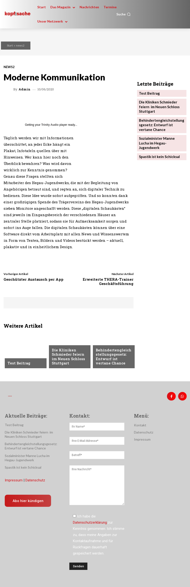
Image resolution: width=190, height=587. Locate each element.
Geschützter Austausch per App (33, 279)
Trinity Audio (50, 124)
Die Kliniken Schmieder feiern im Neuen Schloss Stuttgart (69, 358)
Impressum (14, 478)
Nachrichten (62, 344)
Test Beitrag (18, 363)
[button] (123, 14)
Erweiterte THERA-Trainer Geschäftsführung (108, 281)
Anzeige (14, 355)
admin (24, 89)
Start (10, 45)
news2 (20, 45)
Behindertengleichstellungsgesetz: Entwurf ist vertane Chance (113, 358)
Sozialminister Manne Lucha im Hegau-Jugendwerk (160, 131)
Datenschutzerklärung (90, 521)
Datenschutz (35, 478)
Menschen (104, 344)
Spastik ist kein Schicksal (158, 141)
